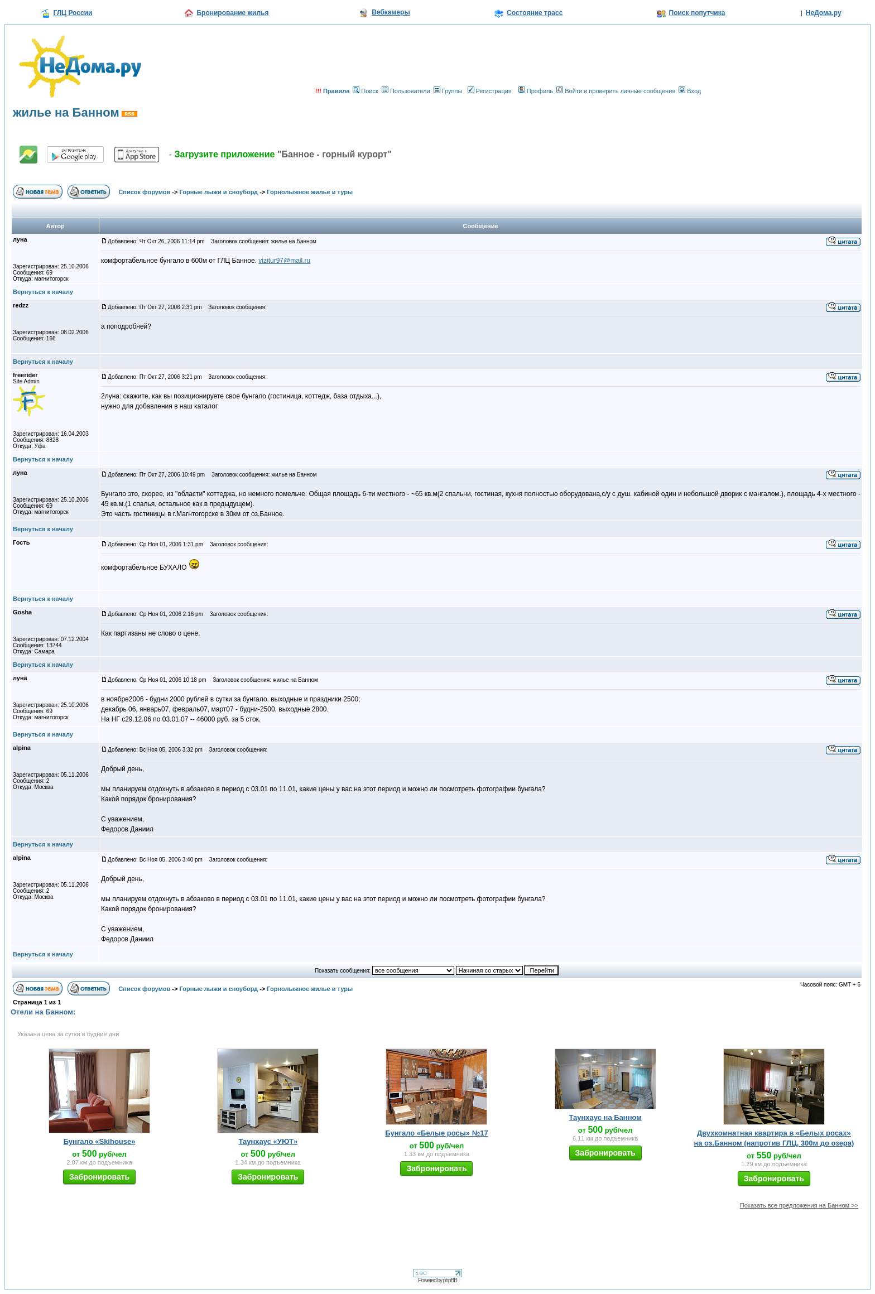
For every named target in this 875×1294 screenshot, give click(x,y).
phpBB (450, 1280)
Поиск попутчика (697, 13)
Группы (448, 91)
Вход (690, 91)
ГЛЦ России (72, 13)
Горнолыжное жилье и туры (310, 192)
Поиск (365, 91)
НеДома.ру (824, 13)
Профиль (536, 91)
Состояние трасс (534, 13)
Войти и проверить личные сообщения (615, 91)
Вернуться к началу (43, 291)
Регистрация (490, 91)
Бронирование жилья (232, 13)
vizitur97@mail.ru (284, 260)
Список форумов (144, 192)
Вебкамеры (391, 12)
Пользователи (406, 91)
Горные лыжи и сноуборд (219, 192)
